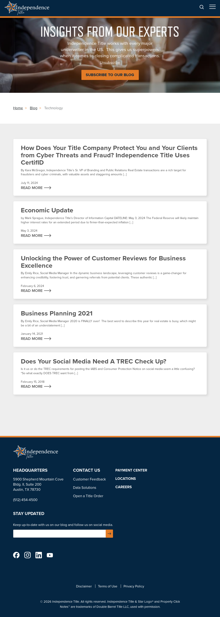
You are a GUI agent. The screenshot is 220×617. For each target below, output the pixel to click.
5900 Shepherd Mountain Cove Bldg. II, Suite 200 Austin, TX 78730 (38, 484)
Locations (125, 478)
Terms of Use (107, 586)
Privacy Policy (134, 586)
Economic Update (109, 222)
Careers (123, 486)
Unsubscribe (110, 62)
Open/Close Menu (212, 8)
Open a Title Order (88, 496)
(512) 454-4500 (25, 500)
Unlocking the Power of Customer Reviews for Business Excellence (109, 274)
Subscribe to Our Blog (110, 75)
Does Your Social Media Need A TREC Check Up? (109, 373)
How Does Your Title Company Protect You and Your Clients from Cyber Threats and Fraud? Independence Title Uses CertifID (109, 167)
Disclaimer (84, 586)
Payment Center (131, 470)
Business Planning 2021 (109, 325)
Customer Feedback (89, 479)
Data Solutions (84, 487)
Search (202, 7)
